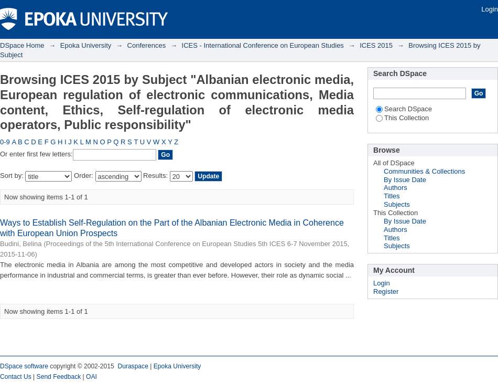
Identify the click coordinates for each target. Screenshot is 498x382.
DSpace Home (22, 45)
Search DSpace (404, 109)
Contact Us (15, 376)
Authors (395, 188)
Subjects (397, 204)
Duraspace (132, 366)
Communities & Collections (424, 171)
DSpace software (24, 366)
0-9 (5, 142)
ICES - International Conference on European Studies (263, 45)
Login (489, 9)
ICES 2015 (376, 45)
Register (385, 291)
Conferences (146, 45)
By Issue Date (405, 180)
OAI (91, 376)
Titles (392, 196)
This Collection (402, 118)
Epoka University (86, 45)
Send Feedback (59, 376)
